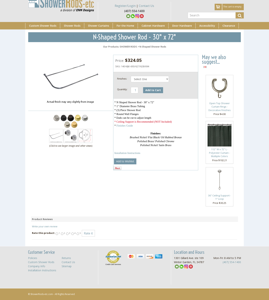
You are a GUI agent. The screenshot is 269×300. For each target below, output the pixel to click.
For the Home (125, 25)
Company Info (36, 266)
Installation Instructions (127, 152)
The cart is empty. (232, 6)
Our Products (110, 46)
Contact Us (146, 6)
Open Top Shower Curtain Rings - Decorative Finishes (219, 107)
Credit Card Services (113, 264)
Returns (66, 258)
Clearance (228, 25)
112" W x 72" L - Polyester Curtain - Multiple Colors (219, 153)
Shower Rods (72, 25)
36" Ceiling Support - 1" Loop (219, 197)
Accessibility (207, 25)
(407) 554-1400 (232, 262)
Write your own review (44, 226)
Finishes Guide (124, 125)
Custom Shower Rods (42, 25)
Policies (32, 258)
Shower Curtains (98, 25)
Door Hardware (182, 25)
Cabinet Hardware (153, 25)
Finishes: (122, 78)
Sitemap (67, 266)
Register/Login (125, 6)
